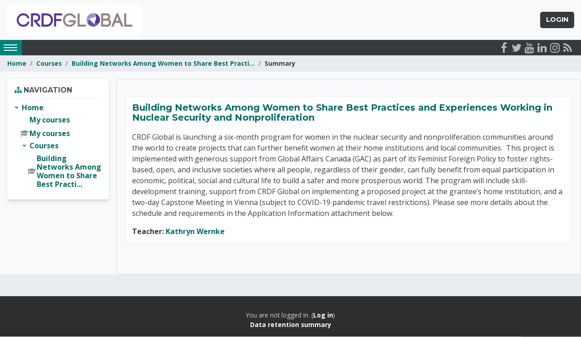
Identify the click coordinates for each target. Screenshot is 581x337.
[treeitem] (58, 147)
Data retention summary (290, 325)
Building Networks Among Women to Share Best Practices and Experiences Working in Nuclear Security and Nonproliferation (342, 113)
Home (16, 63)
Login (557, 20)
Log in (323, 316)
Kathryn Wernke (195, 232)
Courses (49, 63)
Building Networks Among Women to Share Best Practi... (163, 63)
